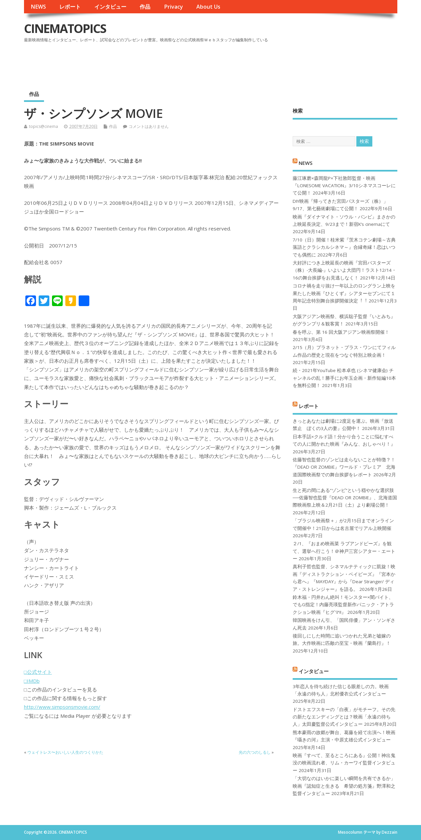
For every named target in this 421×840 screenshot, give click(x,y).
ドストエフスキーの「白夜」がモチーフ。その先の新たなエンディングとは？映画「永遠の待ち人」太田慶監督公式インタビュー (344, 716)
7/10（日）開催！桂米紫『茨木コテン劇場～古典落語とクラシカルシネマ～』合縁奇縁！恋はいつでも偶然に (344, 247)
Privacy (173, 6)
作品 (145, 6)
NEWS (38, 6)
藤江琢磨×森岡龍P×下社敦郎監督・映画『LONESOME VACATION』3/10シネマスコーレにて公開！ (344, 185)
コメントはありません (149, 126)
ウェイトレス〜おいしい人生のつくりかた (65, 752)
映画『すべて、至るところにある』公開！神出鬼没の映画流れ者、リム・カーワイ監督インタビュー (344, 762)
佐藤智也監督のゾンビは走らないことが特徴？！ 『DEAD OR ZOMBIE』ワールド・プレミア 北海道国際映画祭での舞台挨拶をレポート (344, 467)
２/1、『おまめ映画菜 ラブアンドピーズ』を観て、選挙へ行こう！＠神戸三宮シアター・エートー (344, 551)
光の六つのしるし (255, 752)
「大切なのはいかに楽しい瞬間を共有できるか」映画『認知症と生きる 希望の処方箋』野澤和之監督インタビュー (344, 785)
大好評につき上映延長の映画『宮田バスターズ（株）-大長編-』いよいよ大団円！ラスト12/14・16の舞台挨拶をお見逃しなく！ (344, 270)
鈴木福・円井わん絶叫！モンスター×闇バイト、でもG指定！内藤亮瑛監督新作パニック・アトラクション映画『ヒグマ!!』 (343, 604)
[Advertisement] (270, 63)
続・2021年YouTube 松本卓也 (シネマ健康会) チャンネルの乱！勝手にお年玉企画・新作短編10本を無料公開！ (344, 377)
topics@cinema (43, 126)
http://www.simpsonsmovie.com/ (62, 706)
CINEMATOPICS (65, 28)
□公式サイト (38, 671)
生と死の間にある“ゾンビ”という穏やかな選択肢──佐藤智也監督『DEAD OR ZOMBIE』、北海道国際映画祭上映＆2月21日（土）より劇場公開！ (345, 497)
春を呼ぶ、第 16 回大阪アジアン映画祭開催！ (341, 332)
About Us (208, 6)
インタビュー (110, 6)
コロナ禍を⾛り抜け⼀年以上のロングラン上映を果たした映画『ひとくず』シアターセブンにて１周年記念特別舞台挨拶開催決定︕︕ (344, 293)
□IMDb (32, 680)
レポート (70, 6)
